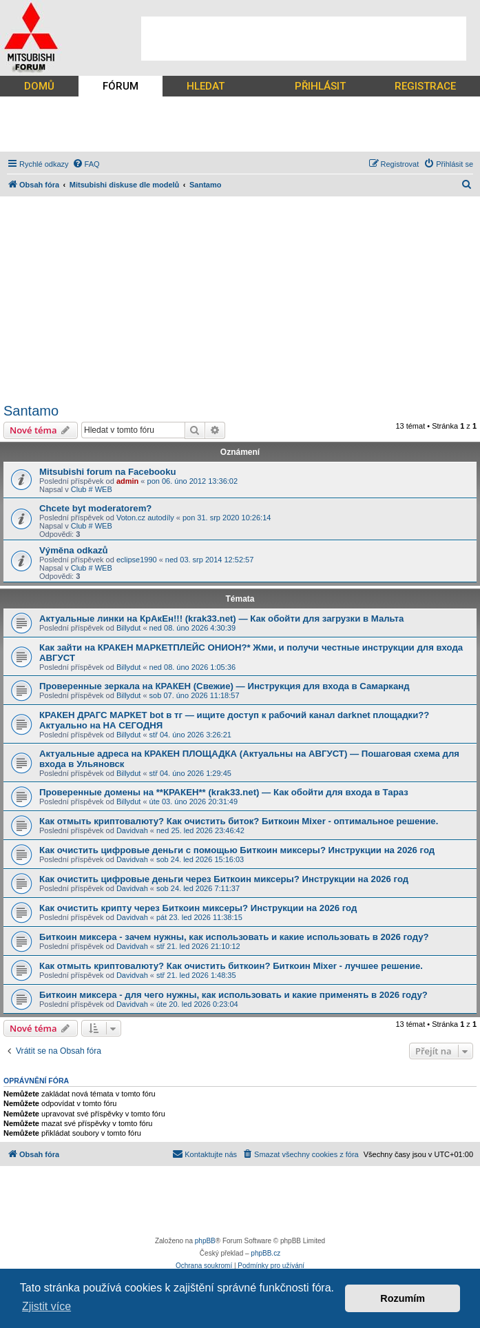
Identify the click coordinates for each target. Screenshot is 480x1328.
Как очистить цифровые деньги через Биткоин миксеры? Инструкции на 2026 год (223, 879)
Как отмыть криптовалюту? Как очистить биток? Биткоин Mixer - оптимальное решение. (238, 821)
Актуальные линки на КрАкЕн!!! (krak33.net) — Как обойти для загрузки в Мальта (221, 618)
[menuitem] (86, 164)
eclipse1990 (136, 559)
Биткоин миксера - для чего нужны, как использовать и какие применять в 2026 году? (233, 995)
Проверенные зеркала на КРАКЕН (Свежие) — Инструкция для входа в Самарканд (224, 686)
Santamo (31, 410)
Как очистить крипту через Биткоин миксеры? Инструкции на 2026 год (198, 908)
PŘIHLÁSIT (320, 86)
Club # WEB (91, 489)
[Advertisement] (304, 38)
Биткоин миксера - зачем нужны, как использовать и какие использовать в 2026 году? (234, 937)
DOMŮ (39, 86)
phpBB (205, 1241)
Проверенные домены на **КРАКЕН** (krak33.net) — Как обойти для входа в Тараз (223, 792)
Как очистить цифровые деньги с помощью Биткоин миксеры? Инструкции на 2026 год (237, 850)
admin (127, 481)
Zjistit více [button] (46, 1306)
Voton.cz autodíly (145, 517)
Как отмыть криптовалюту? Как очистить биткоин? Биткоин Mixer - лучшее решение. (231, 966)
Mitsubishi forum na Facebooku (107, 472)
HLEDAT (206, 86)
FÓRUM (120, 86)
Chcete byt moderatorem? (95, 508)
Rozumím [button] (402, 1298)
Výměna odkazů (73, 550)
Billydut (128, 628)
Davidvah (132, 830)
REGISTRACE (425, 86)
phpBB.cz (265, 1253)
